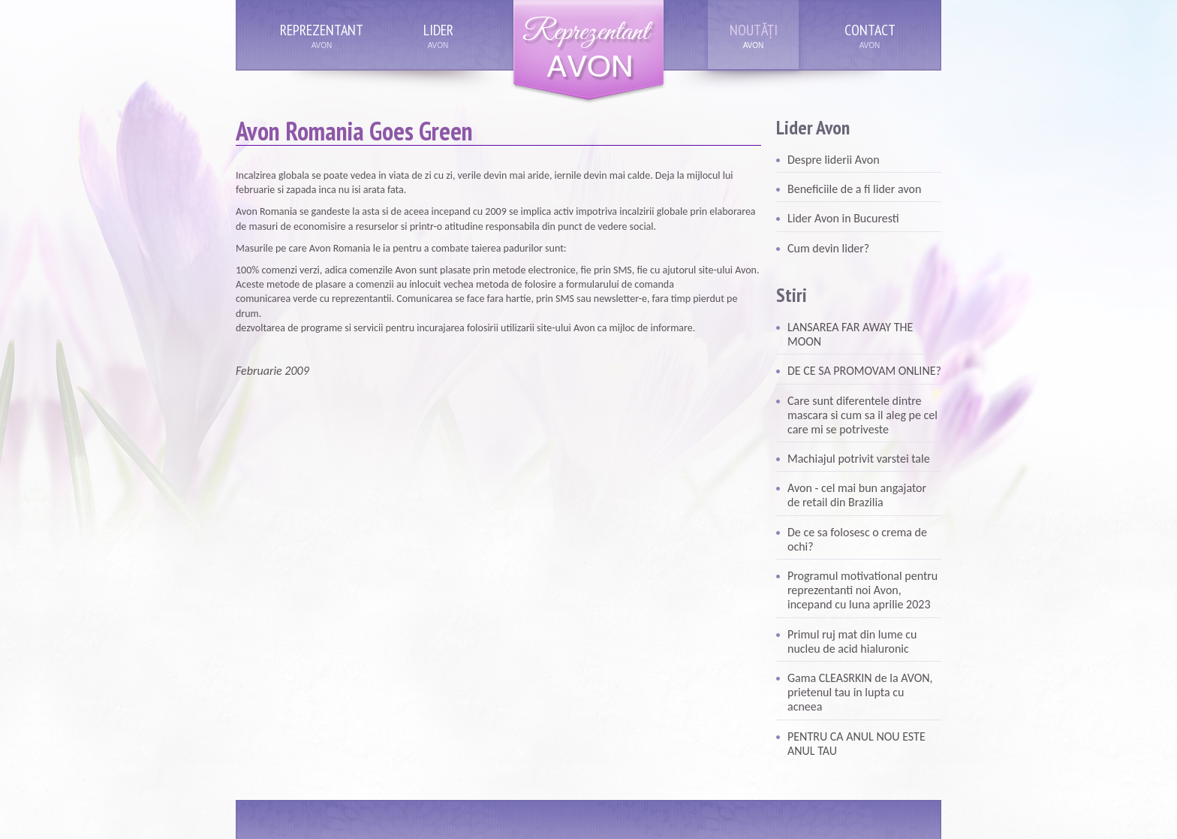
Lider (438, 30)
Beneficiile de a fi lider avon (854, 189)
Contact (870, 30)
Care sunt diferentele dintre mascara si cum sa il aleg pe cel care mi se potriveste (862, 415)
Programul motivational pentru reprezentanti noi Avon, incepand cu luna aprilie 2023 (862, 590)
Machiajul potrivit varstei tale (858, 458)
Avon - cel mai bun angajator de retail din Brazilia (856, 495)
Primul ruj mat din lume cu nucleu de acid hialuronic (852, 641)
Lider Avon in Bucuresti (843, 218)
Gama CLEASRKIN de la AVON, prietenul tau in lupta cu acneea (860, 692)
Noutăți (754, 30)
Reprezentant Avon (588, 52)
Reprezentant (321, 30)
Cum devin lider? (828, 248)
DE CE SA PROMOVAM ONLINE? (864, 371)
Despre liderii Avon (833, 159)
